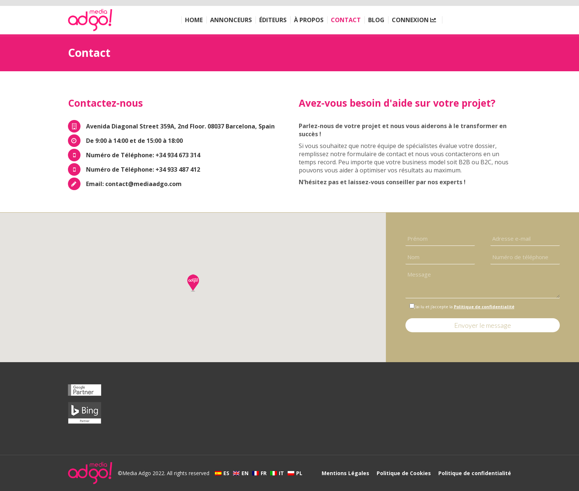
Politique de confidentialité (484, 306)
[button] (193, 283)
